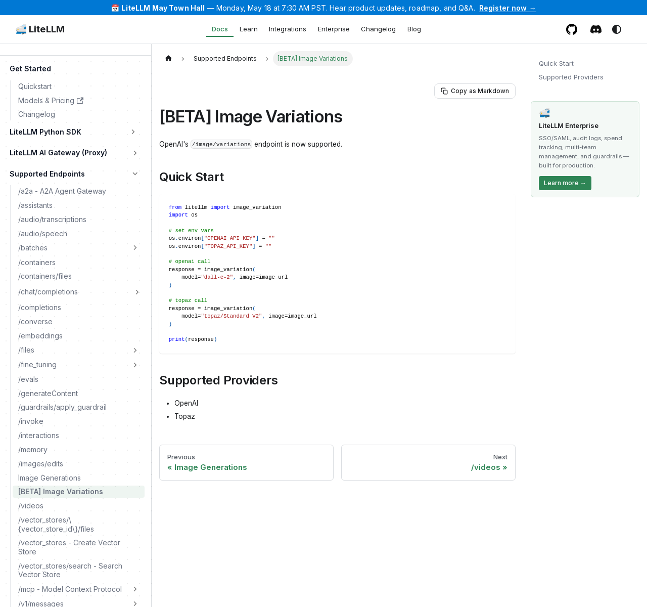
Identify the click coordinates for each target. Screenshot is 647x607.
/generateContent (48, 393)
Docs (220, 29)
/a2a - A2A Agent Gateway (62, 191)
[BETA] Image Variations (60, 491)
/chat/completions (48, 291)
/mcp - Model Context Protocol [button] (70, 589)
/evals (28, 379)
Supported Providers (571, 77)
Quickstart (35, 86)
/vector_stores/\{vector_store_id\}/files (56, 524)
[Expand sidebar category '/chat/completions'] (137, 291)
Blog (414, 29)
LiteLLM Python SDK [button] (45, 131)
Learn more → (565, 183)
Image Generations (49, 477)
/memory (33, 449)
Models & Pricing (50, 100)
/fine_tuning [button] (37, 364)
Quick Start (556, 63)
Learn (249, 29)
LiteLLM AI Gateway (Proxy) (58, 152)
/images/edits (40, 463)
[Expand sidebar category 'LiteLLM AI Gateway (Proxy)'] (135, 152)
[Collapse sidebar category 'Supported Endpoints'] (135, 173)
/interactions (38, 435)
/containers (37, 262)
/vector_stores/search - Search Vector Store (70, 570)
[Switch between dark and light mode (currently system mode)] (616, 29)
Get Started (30, 68)
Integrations (287, 29)
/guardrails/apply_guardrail (62, 407)
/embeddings (40, 335)
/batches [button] (33, 247)
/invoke (30, 421)
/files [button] (26, 349)
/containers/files (45, 276)
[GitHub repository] (572, 29)
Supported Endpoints (47, 173)
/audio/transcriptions (52, 219)
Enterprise (334, 29)
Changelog (378, 29)
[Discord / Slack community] (596, 29)
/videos (30, 505)
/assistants (35, 205)
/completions (39, 307)
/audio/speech (42, 233)
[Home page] (168, 58)
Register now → (507, 8)
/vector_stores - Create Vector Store (69, 547)
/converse (35, 321)
